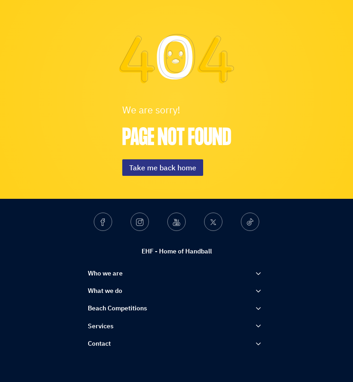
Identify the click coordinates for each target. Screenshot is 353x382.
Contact (99, 343)
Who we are (105, 273)
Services (101, 326)
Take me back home (162, 167)
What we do (105, 290)
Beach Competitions (117, 308)
